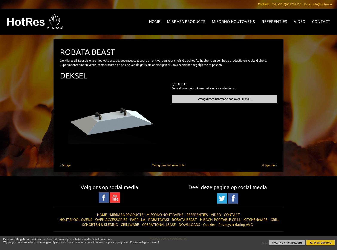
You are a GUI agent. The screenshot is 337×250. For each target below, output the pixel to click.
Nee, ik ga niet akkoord (287, 242)
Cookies (209, 225)
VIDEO (299, 21)
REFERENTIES (274, 21)
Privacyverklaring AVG (236, 225)
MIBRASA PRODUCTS (186, 21)
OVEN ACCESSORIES (111, 220)
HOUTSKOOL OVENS (76, 220)
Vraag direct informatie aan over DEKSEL (224, 99)
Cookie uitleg (138, 242)
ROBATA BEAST (184, 220)
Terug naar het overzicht (168, 165)
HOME (154, 21)
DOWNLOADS (189, 225)
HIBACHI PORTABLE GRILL (220, 220)
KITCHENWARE (256, 220)
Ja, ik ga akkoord (320, 242)
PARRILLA (137, 220)
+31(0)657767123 (289, 4)
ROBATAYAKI (158, 220)
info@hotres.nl (323, 4)
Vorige (66, 165)
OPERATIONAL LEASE (159, 225)
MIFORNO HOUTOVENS (233, 21)
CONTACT (321, 21)
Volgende (268, 165)
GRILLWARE (130, 225)
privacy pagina (117, 242)
